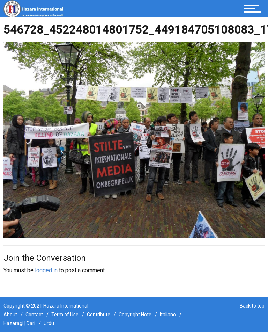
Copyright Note (135, 314)
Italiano (168, 314)
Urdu (49, 323)
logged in (46, 270)
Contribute (98, 314)
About (10, 314)
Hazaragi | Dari (19, 323)
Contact (34, 314)
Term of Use (65, 314)
